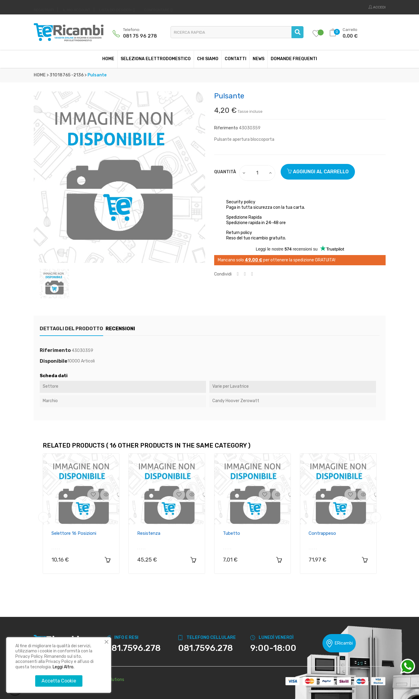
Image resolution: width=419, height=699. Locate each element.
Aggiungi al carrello (318, 171)
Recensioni (129, 328)
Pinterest (252, 274)
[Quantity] (257, 172)
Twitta (245, 274)
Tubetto (231, 533)
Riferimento (226, 128)
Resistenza (148, 533)
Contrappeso (322, 533)
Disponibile (53, 361)
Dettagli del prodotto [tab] (71, 328)
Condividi (238, 274)
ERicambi (339, 643)
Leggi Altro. (63, 667)
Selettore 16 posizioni (73, 533)
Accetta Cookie (59, 681)
